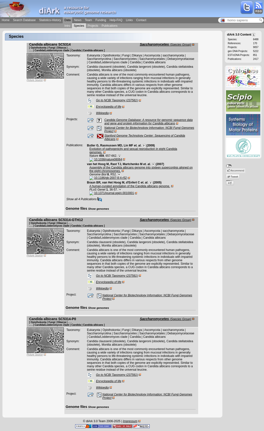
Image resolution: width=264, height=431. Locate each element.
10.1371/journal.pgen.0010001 (114, 193)
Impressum (130, 421)
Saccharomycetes (165, 44)
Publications (110, 25)
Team (88, 20)
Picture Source (35, 80)
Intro (67, 25)
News (77, 20)
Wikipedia (102, 113)
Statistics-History (50, 20)
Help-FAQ (115, 20)
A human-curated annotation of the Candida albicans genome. (129, 186)
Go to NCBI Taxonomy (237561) (117, 100)
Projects (93, 25)
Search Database (24, 20)
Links (129, 20)
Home (6, 20)
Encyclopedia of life (108, 106)
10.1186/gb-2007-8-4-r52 (110, 178)
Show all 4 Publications (84, 199)
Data (67, 20)
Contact (141, 20)
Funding (101, 20)
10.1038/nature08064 (108, 159)
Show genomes (98, 208)
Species (79, 25)
